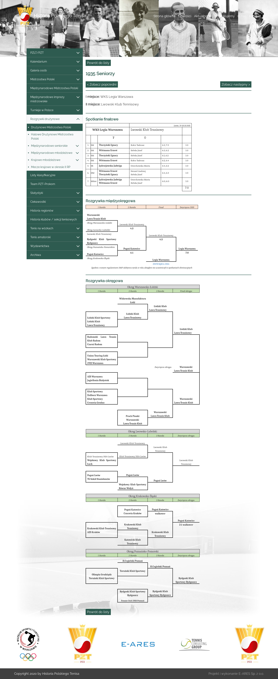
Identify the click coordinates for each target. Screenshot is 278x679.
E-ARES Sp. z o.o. (251, 673)
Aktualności (203, 16)
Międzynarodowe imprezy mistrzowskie (54, 99)
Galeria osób (54, 70)
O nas (242, 16)
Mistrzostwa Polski (54, 79)
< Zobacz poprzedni (101, 84)
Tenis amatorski (54, 237)
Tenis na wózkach (54, 228)
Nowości (184, 16)
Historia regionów (54, 211)
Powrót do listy (98, 63)
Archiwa (54, 255)
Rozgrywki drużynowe (54, 119)
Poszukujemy (225, 16)
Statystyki (54, 193)
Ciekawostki (54, 202)
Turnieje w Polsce (54, 110)
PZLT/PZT (54, 53)
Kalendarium (54, 62)
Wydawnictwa (54, 246)
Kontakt (255, 16)
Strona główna (164, 16)
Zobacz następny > (236, 84)
